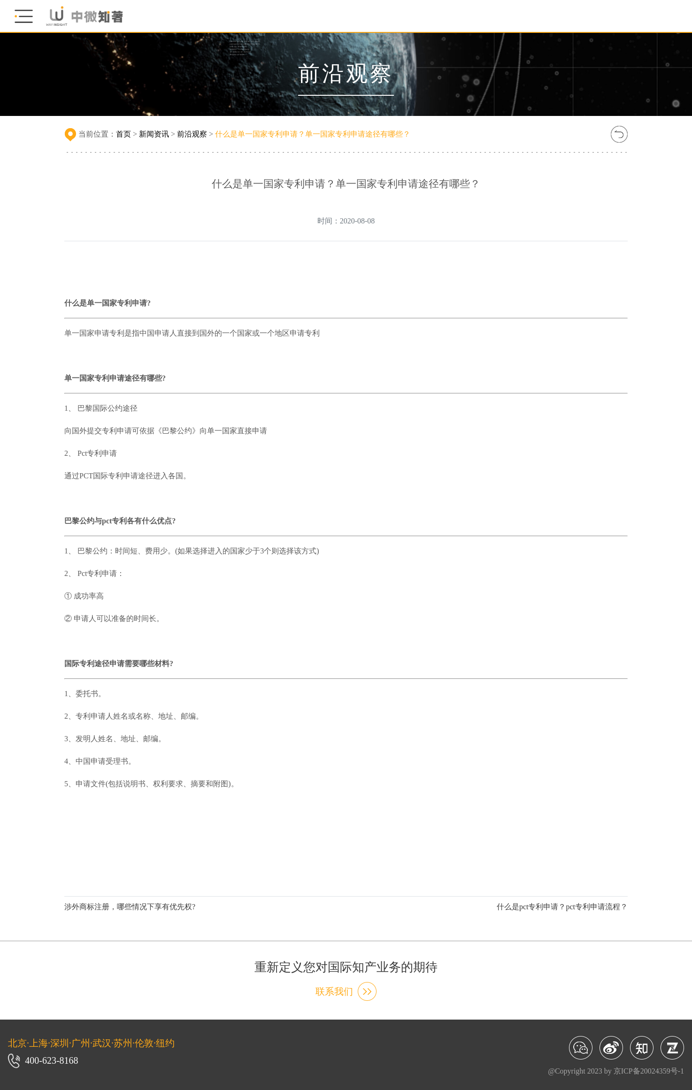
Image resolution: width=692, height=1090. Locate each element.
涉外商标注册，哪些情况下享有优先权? (129, 907)
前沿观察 (192, 134)
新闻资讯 (154, 134)
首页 (123, 134)
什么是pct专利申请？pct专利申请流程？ (562, 907)
